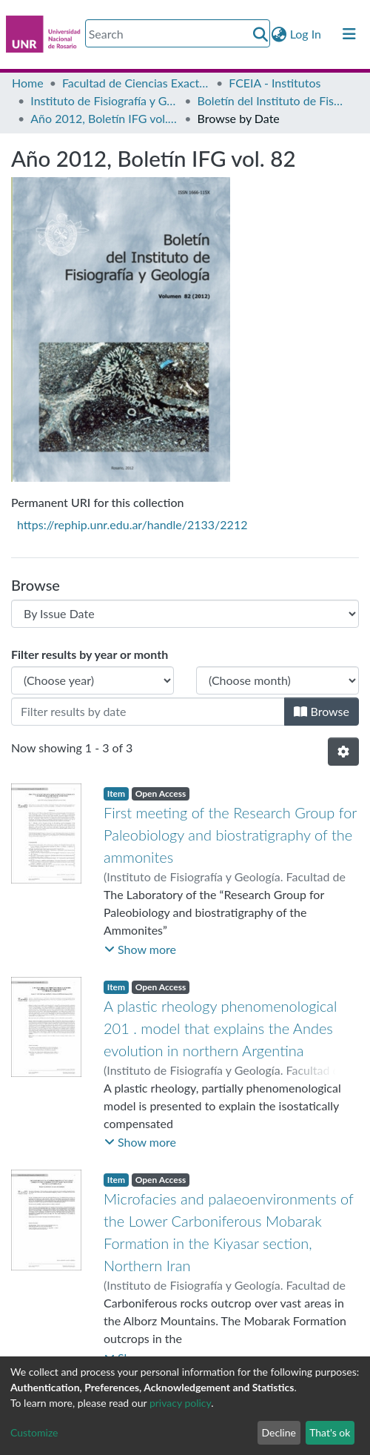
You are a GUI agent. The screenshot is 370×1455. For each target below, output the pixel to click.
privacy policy (180, 1402)
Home (28, 83)
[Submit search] (261, 34)
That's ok (329, 1432)
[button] (279, 34)
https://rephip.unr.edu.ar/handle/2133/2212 (132, 524)
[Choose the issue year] (92, 680)
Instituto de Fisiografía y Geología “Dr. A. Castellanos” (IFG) (104, 100)
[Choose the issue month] (277, 680)
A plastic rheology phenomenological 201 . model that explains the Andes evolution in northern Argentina (220, 1028)
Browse (321, 711)
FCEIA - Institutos (274, 83)
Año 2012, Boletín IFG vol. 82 (104, 118)
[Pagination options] (343, 752)
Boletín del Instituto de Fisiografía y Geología (272, 100)
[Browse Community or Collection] (185, 614)
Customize (34, 1432)
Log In (306, 34)
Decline (278, 1432)
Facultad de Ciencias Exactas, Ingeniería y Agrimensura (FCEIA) (136, 83)
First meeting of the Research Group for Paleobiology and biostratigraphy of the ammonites (230, 834)
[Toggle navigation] (349, 34)
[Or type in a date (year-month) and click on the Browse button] (148, 711)
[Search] (177, 33)
